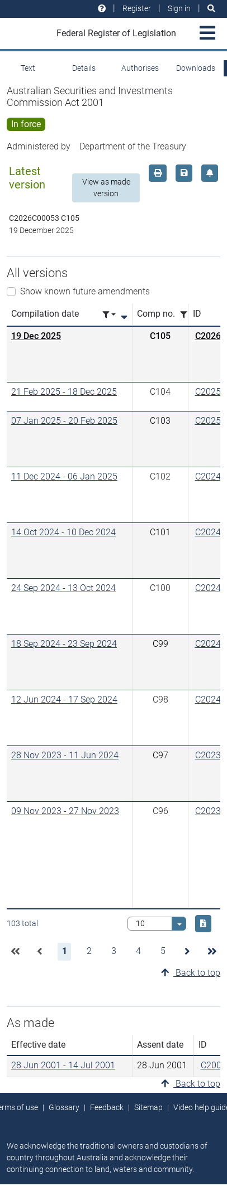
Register (136, 8)
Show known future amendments (85, 291)
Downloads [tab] (195, 68)
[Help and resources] (102, 8)
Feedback (107, 1107)
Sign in (179, 8)
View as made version (106, 187)
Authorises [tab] (140, 68)
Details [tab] (84, 68)
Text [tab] (28, 68)
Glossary (64, 1107)
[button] (15, 952)
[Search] (211, 8)
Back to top (190, 972)
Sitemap (148, 1107)
